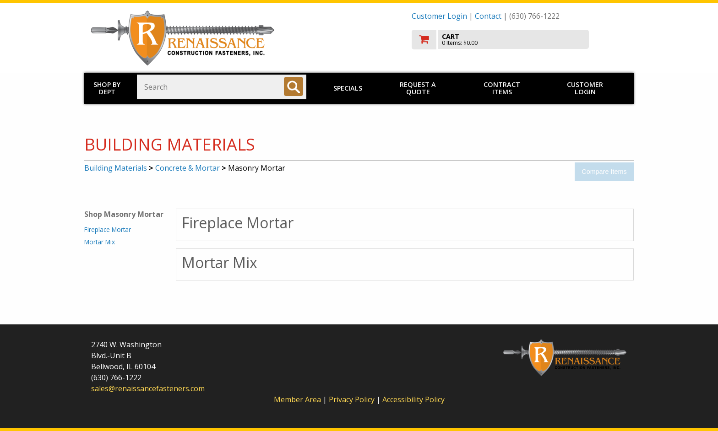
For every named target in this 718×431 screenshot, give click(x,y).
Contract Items (502, 88)
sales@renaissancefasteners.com (148, 388)
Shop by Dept (106, 88)
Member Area (297, 399)
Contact (488, 16)
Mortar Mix (99, 241)
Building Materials (115, 168)
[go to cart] (519, 39)
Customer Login (439, 16)
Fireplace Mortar (107, 229)
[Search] (293, 86)
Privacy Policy (352, 399)
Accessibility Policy (413, 399)
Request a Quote (418, 88)
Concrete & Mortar (187, 168)
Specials (347, 88)
